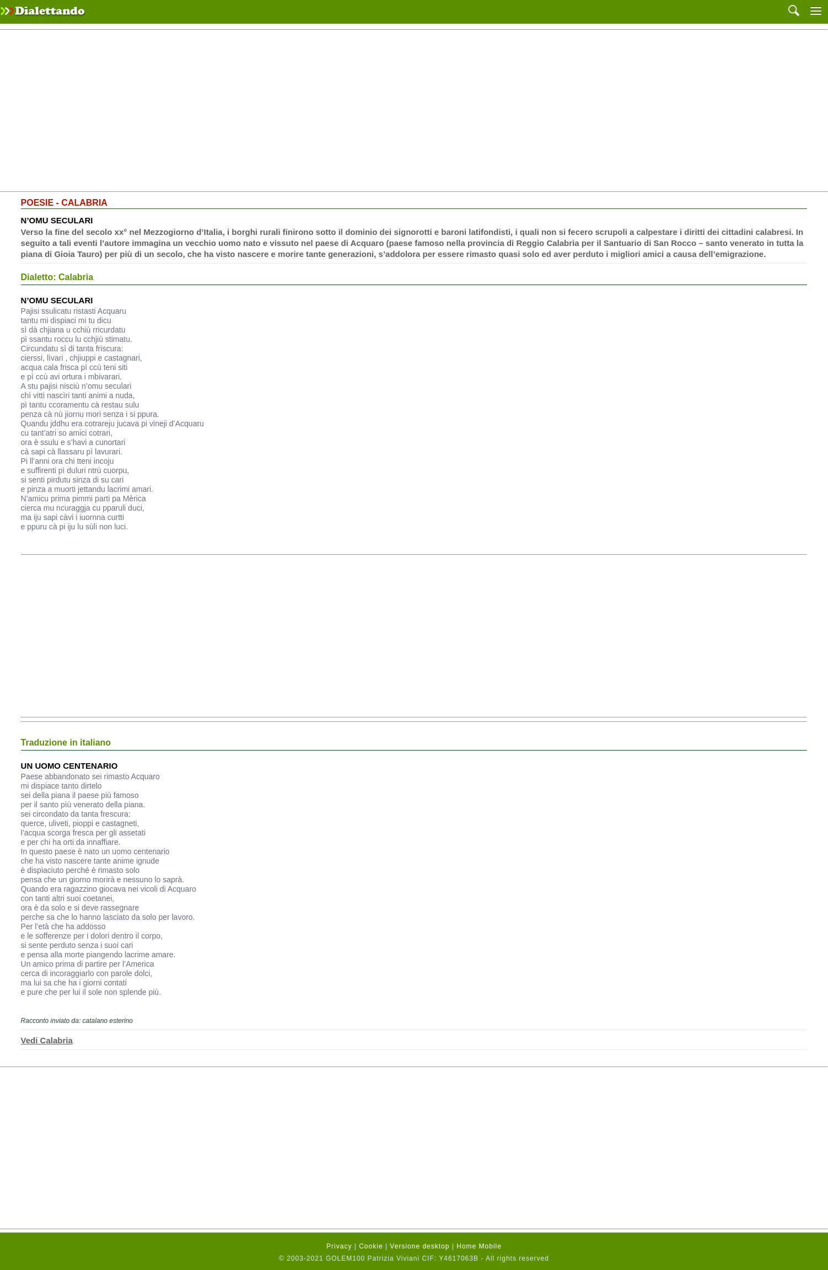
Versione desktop (419, 1246)
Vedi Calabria (47, 1040)
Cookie (371, 1246)
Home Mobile (479, 1246)
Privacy (339, 1246)
